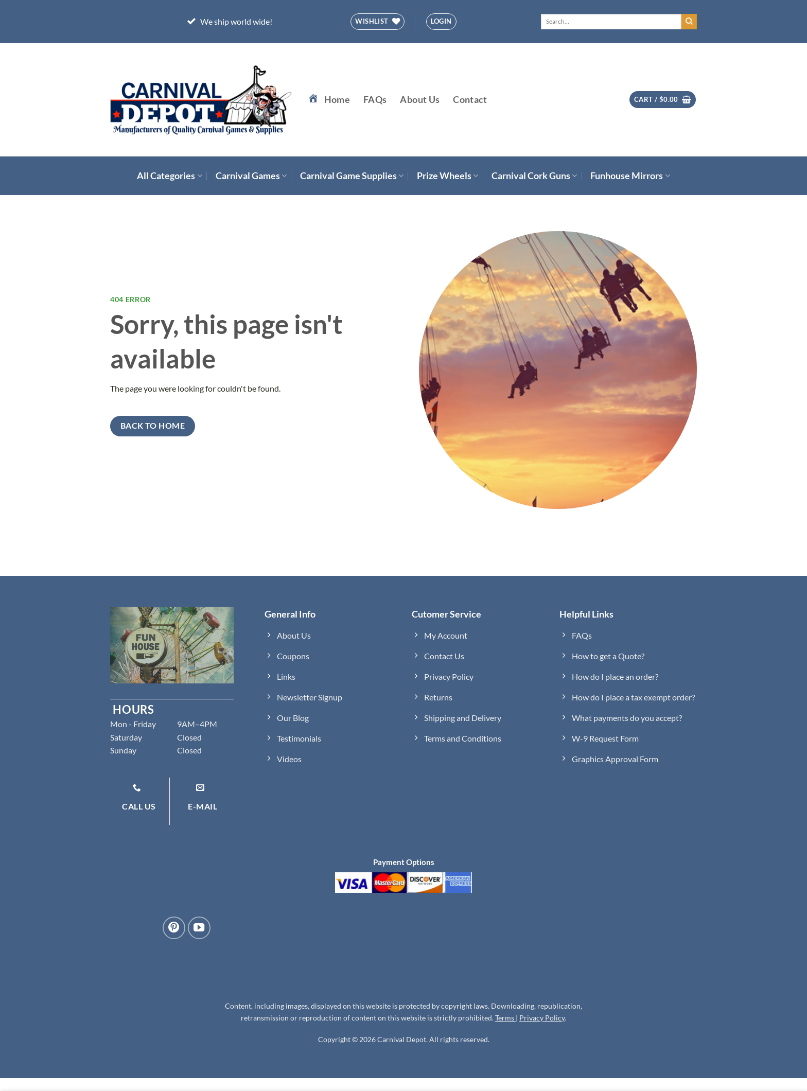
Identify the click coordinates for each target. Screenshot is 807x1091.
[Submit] (689, 21)
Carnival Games (251, 175)
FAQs (375, 99)
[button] (441, 21)
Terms (505, 1017)
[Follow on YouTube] (199, 928)
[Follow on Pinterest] (174, 928)
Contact (470, 99)
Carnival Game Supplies (352, 175)
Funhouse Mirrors (630, 175)
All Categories (169, 175)
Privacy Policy (542, 1017)
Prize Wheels (447, 175)
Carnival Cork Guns (534, 175)
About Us (420, 99)
